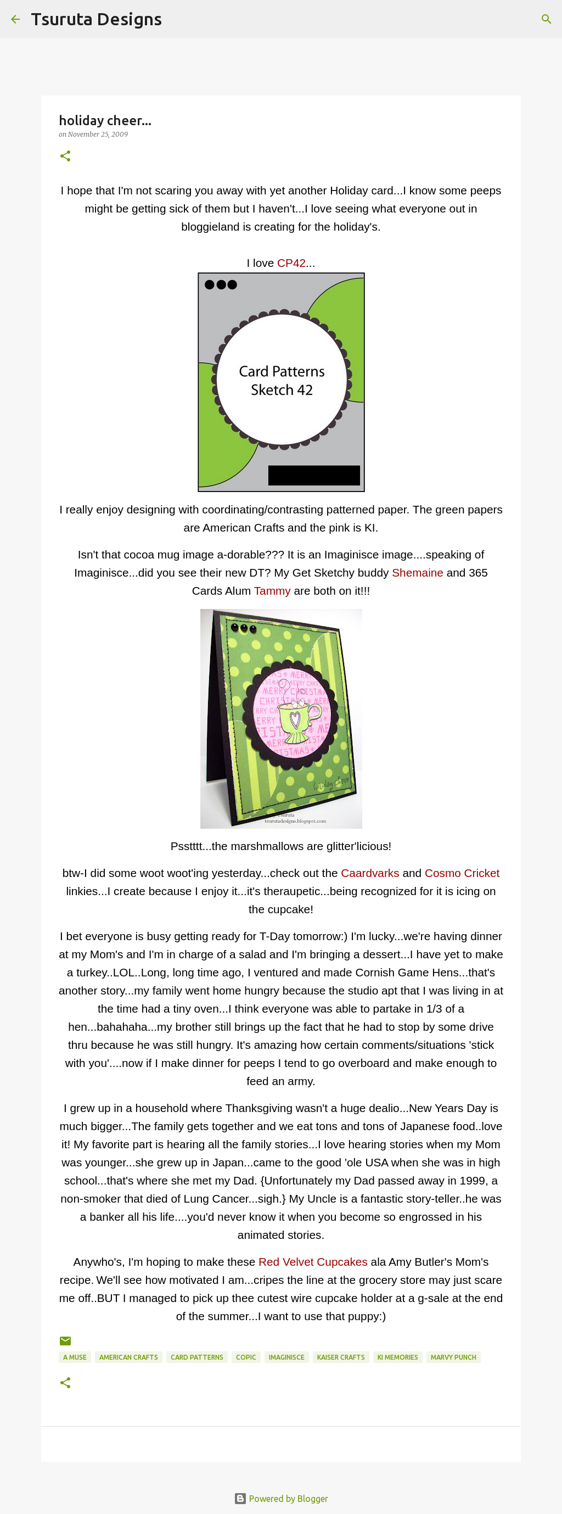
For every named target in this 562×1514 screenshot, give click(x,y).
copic (246, 1357)
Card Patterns (197, 1357)
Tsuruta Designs (96, 19)
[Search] (177, 19)
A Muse (75, 1357)
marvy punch (453, 1357)
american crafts (128, 1357)
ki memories (398, 1357)
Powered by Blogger (281, 1499)
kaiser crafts (341, 1357)
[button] (65, 156)
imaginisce (287, 1357)
